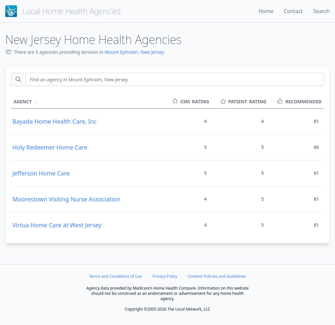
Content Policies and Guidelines (217, 276)
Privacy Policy (164, 276)
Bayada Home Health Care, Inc (54, 121)
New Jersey (152, 52)
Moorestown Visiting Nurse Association (66, 199)
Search (321, 11)
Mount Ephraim (121, 52)
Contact (293, 11)
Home (265, 11)
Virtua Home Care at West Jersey (56, 225)
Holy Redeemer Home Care (49, 147)
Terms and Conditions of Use (115, 276)
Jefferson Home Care (41, 173)
